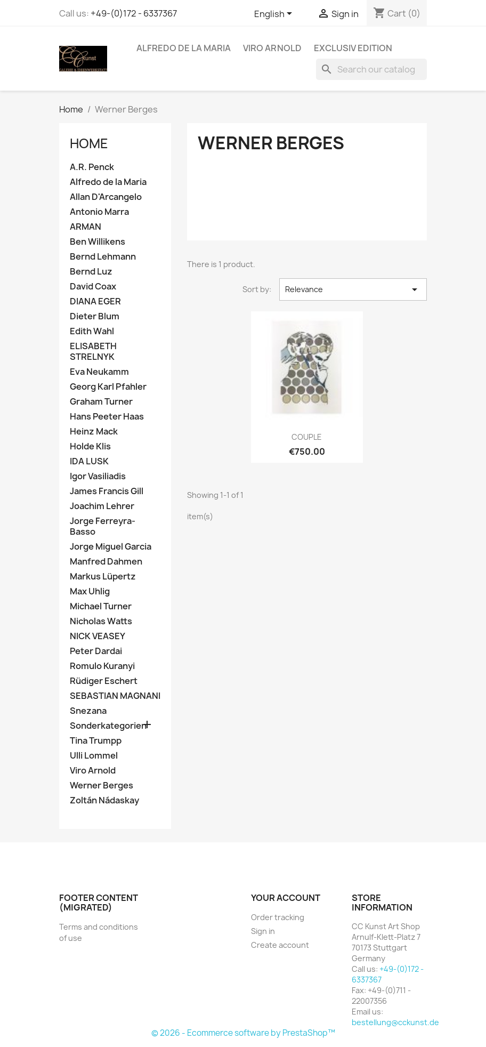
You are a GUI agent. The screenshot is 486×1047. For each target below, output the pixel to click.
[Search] (371, 69)
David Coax (93, 286)
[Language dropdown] (275, 14)
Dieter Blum (94, 316)
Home (89, 143)
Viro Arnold (272, 48)
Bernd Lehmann (103, 256)
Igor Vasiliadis (98, 476)
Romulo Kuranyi (102, 666)
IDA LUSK (89, 461)
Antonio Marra (99, 212)
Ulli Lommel (94, 755)
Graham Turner (101, 401)
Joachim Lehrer (102, 506)
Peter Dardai (96, 651)
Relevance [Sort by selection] (353, 289)
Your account (285, 898)
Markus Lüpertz (103, 576)
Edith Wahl (92, 331)
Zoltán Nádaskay (104, 800)
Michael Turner (101, 606)
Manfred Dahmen (106, 561)
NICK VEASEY (97, 636)
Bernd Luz (91, 271)
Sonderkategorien (108, 725)
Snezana (88, 710)
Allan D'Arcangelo (106, 197)
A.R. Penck (92, 167)
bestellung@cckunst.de (395, 1022)
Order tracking (277, 917)
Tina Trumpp (96, 740)
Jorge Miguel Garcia (110, 546)
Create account (280, 945)
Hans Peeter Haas (107, 416)
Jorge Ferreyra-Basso (102, 526)
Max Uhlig (90, 591)
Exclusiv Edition (353, 48)
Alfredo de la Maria (183, 48)
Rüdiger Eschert (103, 681)
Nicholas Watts (101, 621)
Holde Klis (90, 446)
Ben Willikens (97, 241)
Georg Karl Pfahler (108, 386)
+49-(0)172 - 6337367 (134, 13)
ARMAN (85, 226)
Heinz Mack (94, 431)
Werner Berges (101, 785)
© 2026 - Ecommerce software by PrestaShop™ (243, 1032)
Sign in (263, 931)
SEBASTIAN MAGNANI (115, 696)
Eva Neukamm (99, 371)
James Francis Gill (106, 491)
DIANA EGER (95, 301)
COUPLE (306, 437)
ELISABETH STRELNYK (93, 352)
